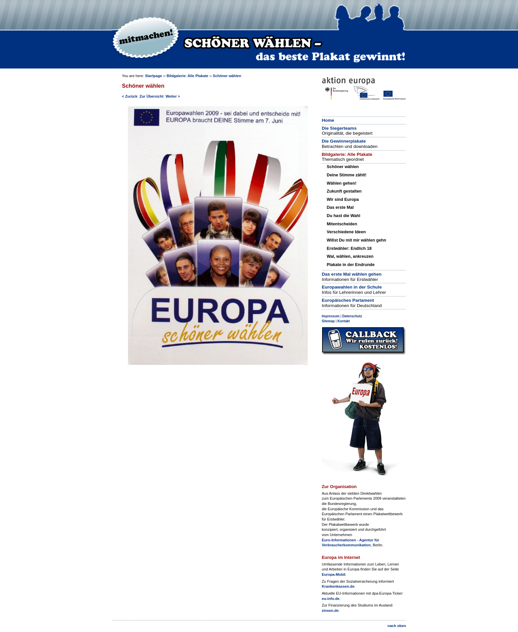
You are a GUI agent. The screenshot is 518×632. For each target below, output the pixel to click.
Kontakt (343, 321)
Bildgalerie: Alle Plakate (187, 76)
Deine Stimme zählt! (346, 175)
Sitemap (328, 321)
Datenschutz (352, 316)
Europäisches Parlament (348, 300)
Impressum (331, 316)
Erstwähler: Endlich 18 (349, 248)
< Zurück (129, 96)
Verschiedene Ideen (346, 232)
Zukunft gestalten (344, 191)
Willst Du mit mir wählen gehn (356, 240)
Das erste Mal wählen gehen (352, 274)
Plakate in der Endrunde (351, 264)
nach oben (397, 626)
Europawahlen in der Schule (352, 287)
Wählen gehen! (341, 183)
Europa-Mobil (333, 574)
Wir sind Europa (343, 199)
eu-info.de (330, 599)
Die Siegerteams (339, 128)
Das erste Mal (340, 207)
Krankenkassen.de (338, 586)
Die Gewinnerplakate (344, 141)
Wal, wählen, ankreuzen (350, 256)
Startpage (153, 76)
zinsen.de (330, 610)
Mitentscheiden (342, 224)
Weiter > (173, 96)
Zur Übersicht (151, 96)
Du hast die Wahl (343, 215)
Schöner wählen (227, 76)
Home (328, 120)
